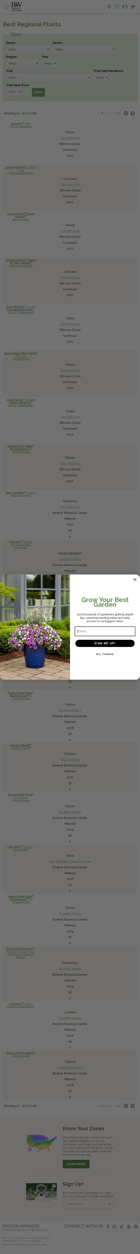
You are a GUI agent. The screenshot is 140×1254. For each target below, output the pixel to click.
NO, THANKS (105, 654)
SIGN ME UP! (105, 644)
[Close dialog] (135, 580)
